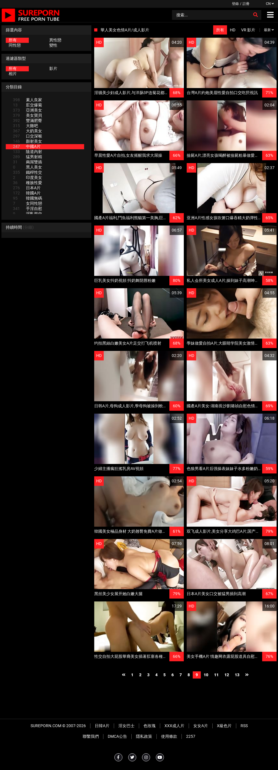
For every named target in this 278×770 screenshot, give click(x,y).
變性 (53, 45)
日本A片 (27, 188)
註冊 (246, 4)
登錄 (235, 4)
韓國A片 (27, 193)
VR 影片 (248, 30)
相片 (13, 73)
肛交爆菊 (27, 105)
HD (232, 30)
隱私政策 (144, 736)
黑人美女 (27, 167)
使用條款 (169, 736)
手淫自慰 (27, 208)
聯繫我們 (91, 736)
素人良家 (27, 100)
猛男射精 (27, 156)
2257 (190, 736)
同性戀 (15, 45)
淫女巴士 (126, 725)
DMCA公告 (117, 736)
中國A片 (27, 146)
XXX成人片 (174, 725)
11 (216, 674)
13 (237, 674)
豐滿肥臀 (27, 120)
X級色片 (224, 725)
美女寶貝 (27, 115)
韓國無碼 (27, 198)
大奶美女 (27, 131)
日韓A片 (102, 725)
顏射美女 (27, 141)
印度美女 (27, 177)
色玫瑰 (149, 725)
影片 (53, 68)
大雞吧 (25, 125)
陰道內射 (27, 151)
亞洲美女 (27, 110)
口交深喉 (27, 136)
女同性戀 (27, 203)
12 (226, 674)
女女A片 (200, 725)
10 (206, 674)
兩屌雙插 (27, 162)
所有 (13, 40)
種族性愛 (27, 182)
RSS (244, 725)
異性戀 (55, 40)
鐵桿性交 (27, 172)
